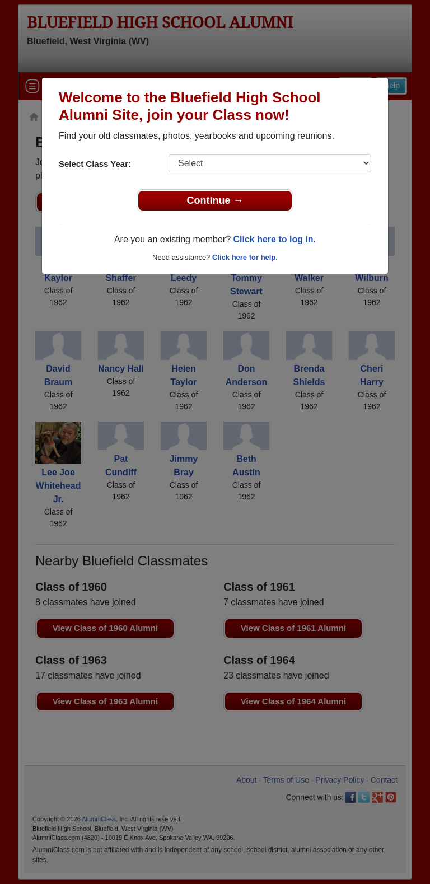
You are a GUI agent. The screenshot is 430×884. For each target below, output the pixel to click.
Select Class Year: (95, 164)
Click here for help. (245, 257)
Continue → (215, 200)
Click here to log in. (274, 239)
